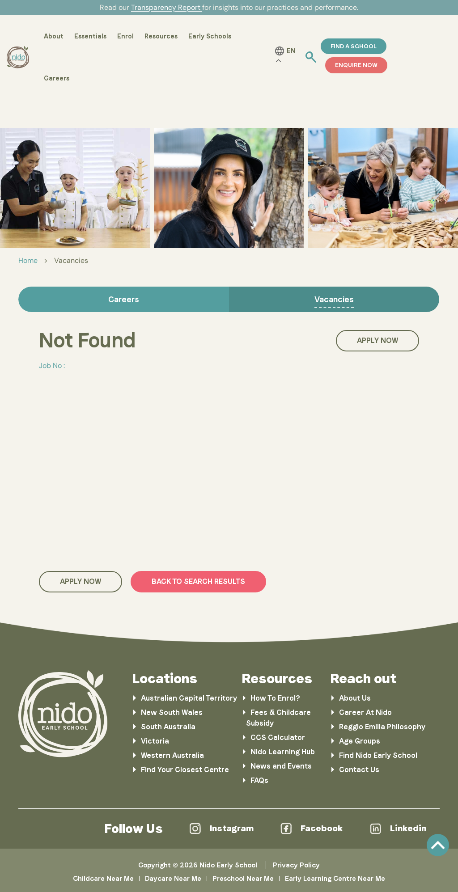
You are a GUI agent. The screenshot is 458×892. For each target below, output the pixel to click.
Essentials (90, 36)
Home (28, 260)
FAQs (259, 780)
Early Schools (209, 36)
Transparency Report (166, 7)
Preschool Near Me (243, 879)
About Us (355, 698)
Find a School (354, 46)
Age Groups (359, 741)
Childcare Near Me (103, 879)
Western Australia (172, 755)
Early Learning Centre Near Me (335, 879)
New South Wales (172, 712)
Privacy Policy (296, 865)
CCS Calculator (277, 737)
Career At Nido (365, 712)
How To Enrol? (275, 698)
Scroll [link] (438, 845)
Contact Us (359, 769)
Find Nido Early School (378, 755)
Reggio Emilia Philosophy (382, 727)
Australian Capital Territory (189, 698)
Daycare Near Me (173, 879)
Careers (56, 78)
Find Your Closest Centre (185, 769)
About (54, 36)
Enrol (125, 36)
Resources (161, 36)
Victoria (155, 741)
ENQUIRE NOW (356, 65)
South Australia (168, 727)
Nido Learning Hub (282, 752)
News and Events (281, 766)
